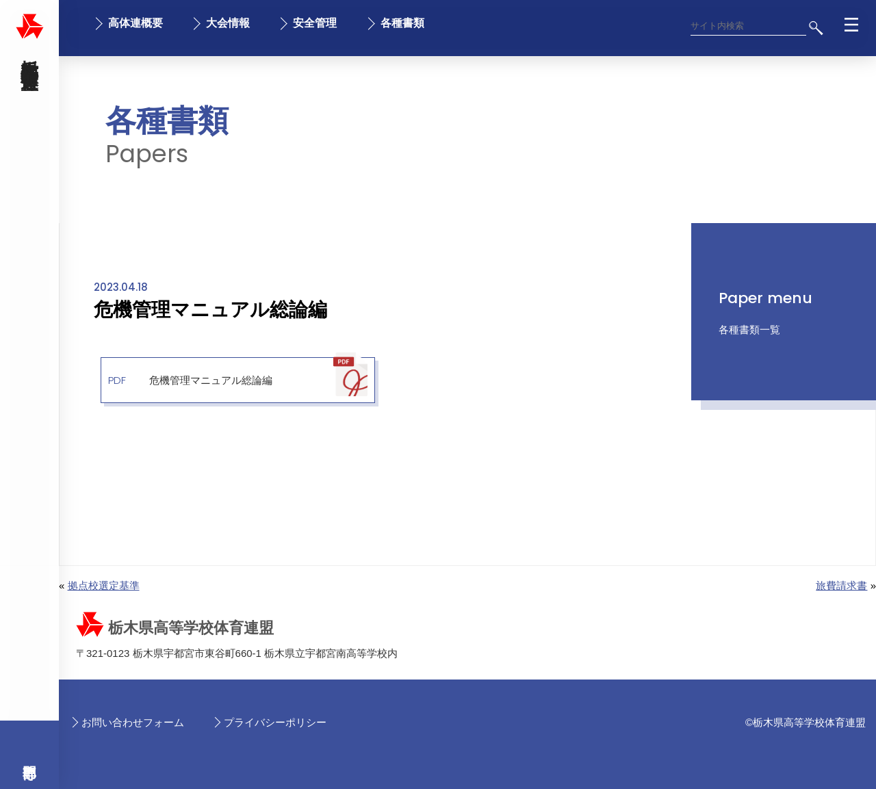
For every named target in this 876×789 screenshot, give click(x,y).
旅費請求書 (841, 585)
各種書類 (402, 23)
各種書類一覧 (749, 329)
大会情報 (228, 23)
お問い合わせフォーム (132, 722)
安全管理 (315, 23)
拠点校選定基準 (104, 585)
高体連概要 (135, 23)
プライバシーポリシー (275, 722)
